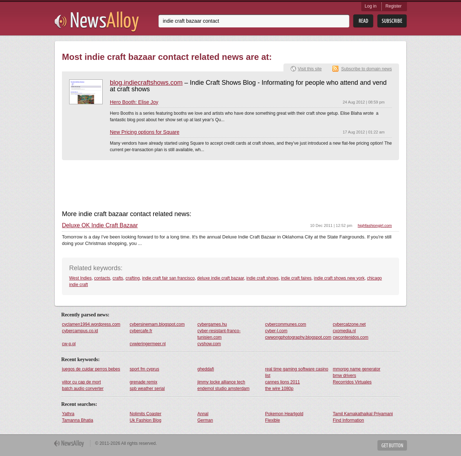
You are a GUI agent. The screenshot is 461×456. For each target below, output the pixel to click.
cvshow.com (209, 343)
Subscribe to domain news (366, 68)
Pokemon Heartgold (284, 413)
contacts (102, 278)
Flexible (272, 420)
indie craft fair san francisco (168, 278)
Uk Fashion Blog (145, 420)
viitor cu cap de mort (81, 382)
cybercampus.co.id (80, 330)
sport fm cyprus (144, 369)
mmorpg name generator (356, 369)
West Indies (80, 278)
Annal (203, 413)
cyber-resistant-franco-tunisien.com (219, 334)
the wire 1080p (279, 388)
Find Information (348, 420)
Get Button (392, 445)
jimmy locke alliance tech (221, 382)
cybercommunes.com (285, 324)
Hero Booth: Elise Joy (134, 102)
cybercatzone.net (349, 324)
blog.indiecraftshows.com (146, 82)
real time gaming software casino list (296, 372)
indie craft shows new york (339, 278)
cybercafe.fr (141, 330)
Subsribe (392, 21)
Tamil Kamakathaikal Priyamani (363, 413)
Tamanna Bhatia (77, 420)
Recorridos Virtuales (352, 382)
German (205, 420)
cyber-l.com (276, 330)
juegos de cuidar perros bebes (91, 369)
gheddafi (205, 369)
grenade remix (143, 382)
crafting (133, 278)
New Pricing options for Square (144, 132)
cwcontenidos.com (350, 337)
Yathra (68, 413)
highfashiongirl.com (375, 225)
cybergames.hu (212, 324)
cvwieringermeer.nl (148, 343)
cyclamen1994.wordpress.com (91, 324)
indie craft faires (296, 278)
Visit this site (310, 68)
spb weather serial (147, 388)
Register (393, 6)
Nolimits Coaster (145, 413)
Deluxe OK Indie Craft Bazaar (100, 225)
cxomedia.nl (344, 330)
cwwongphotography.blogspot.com (298, 337)
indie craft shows (262, 278)
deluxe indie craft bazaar (220, 278)
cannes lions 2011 (282, 382)
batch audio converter (82, 388)
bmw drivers (344, 375)
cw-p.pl (69, 343)
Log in (371, 6)
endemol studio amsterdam (223, 388)
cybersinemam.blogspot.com (157, 324)
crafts (118, 278)
